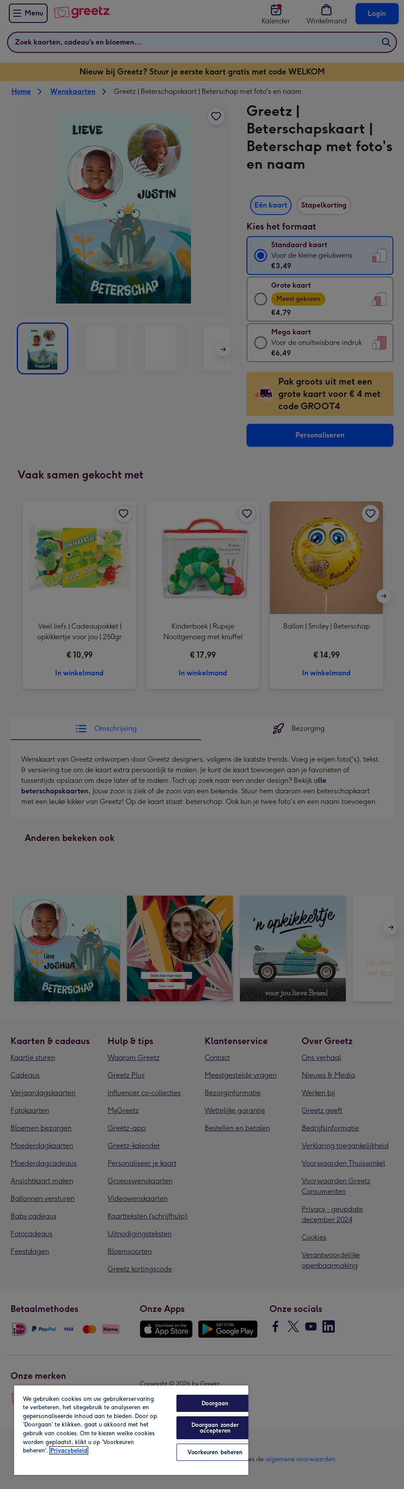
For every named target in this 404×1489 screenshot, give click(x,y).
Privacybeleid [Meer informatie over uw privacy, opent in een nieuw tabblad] (68, 1450)
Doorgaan (215, 1403)
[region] (131, 1430)
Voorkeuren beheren (215, 1452)
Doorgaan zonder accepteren (215, 1428)
